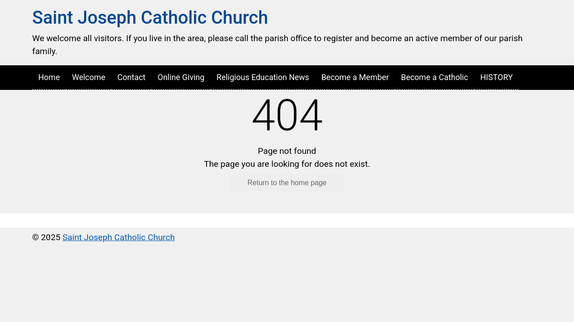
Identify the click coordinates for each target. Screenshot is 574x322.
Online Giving (181, 77)
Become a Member (355, 77)
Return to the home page (286, 182)
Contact (132, 77)
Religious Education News (262, 77)
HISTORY (496, 77)
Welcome (89, 77)
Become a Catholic (434, 77)
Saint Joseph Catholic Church (150, 17)
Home (49, 77)
